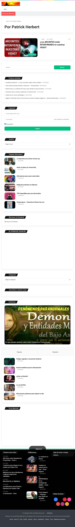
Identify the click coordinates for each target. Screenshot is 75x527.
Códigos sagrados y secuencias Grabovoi (29, 359)
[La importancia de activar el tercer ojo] (9, 161)
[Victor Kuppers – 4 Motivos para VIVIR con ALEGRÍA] (31, 496)
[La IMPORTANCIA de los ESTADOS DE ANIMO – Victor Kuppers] (31, 480)
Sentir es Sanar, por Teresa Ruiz (26, 167)
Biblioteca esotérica (59, 520)
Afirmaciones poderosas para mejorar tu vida (30, 394)
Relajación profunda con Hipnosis (27, 185)
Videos (47, 520)
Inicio (6, 21)
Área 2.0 (16, 520)
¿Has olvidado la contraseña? (61, 119)
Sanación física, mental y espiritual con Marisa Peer (21, 92)
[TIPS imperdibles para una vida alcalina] (9, 196)
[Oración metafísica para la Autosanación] (9, 370)
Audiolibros (41, 520)
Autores (30, 520)
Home (11, 520)
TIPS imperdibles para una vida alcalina (29, 193)
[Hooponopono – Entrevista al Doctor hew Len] (9, 204)
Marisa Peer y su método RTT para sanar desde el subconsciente (25, 89)
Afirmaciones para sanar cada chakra (28, 176)
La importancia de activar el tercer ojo (28, 158)
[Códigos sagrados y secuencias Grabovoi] (9, 362)
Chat (21, 520)
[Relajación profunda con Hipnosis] (9, 187)
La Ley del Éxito (21, 385)
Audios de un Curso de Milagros (15, 95)
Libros (35, 520)
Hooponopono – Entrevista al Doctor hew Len (30, 202)
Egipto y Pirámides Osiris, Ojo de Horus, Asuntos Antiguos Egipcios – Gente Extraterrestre (32, 98)
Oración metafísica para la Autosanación (29, 368)
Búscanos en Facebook (11, 221)
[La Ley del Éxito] (9, 388)
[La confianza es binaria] (31, 460)
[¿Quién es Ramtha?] (9, 379)
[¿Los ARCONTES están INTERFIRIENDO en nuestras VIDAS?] (21, 47)
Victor (43, 39)
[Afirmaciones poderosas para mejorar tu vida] (9, 396)
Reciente (55, 352)
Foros (51, 520)
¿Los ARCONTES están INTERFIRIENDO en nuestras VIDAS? (52, 45)
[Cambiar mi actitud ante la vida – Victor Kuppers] (31, 469)
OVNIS (25, 520)
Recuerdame (8, 124)
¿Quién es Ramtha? (23, 377)
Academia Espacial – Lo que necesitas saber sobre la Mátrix (23, 82)
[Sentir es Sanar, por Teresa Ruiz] (9, 170)
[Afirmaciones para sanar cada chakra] (9, 178)
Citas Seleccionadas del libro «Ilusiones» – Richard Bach (22, 85)
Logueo (37, 128)
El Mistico (50, 514)
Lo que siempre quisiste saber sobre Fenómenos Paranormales (30, 342)
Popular (19, 352)
